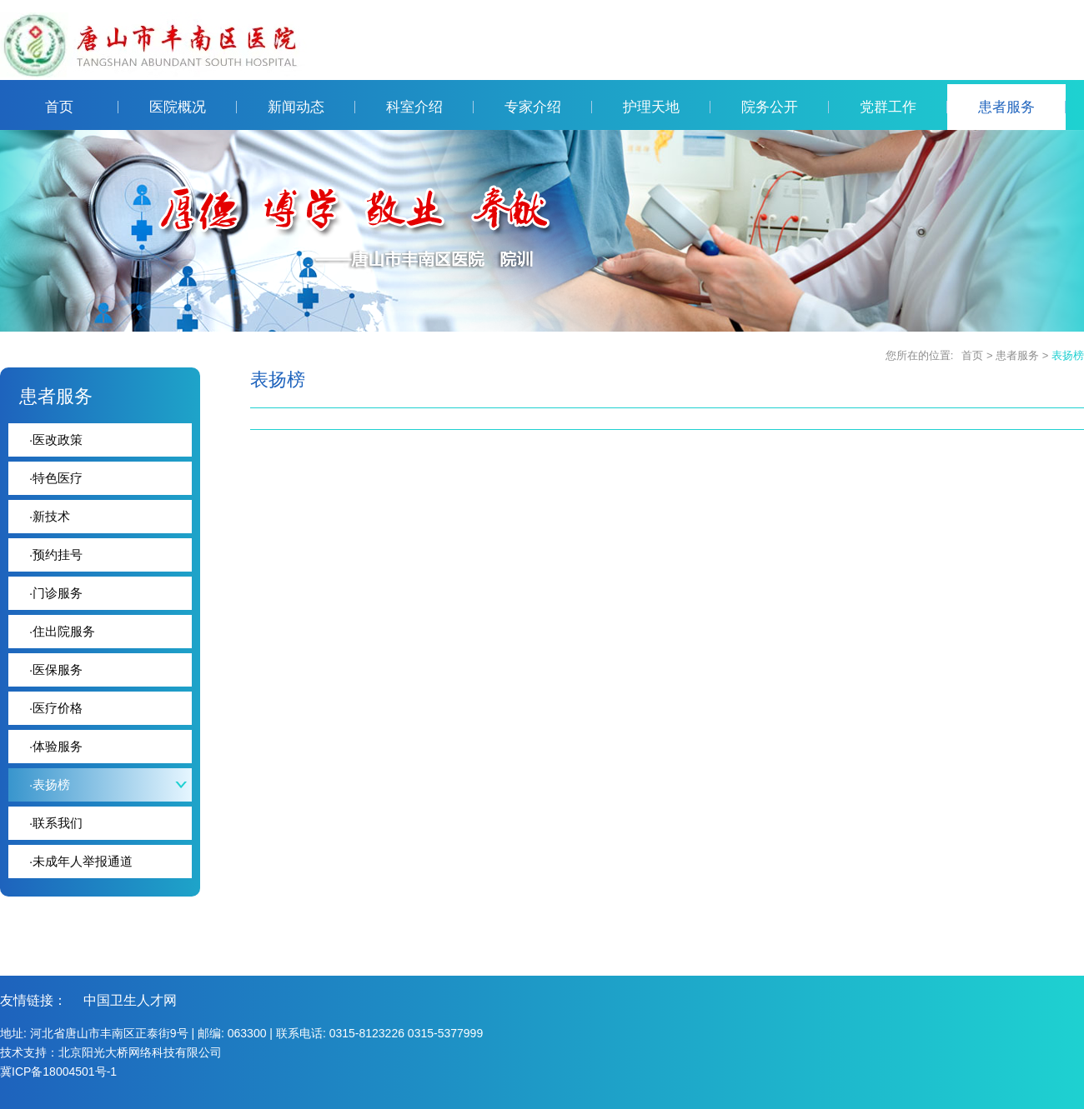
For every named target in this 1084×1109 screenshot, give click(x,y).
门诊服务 (56, 593)
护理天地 (666, 107)
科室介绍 (430, 107)
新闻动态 (311, 107)
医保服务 (56, 669)
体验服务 (56, 746)
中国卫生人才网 (130, 1000)
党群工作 (903, 107)
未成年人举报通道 (81, 861)
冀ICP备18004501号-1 (58, 1071)
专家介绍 (548, 107)
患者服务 (1022, 107)
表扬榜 (1067, 355)
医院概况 (193, 107)
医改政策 (56, 439)
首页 (81, 107)
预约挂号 (56, 554)
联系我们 (56, 823)
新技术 (49, 516)
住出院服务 (62, 631)
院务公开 (785, 107)
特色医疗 (56, 478)
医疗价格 (56, 708)
